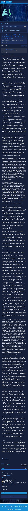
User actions (24, 464)
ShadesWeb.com (17, 509)
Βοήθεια (10, 504)
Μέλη (5, 472)
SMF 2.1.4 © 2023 (10, 507)
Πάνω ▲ (21, 504)
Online (3, 492)
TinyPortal (7, 504)
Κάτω (2, 45)
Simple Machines (17, 507)
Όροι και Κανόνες (16, 504)
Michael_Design (10, 50)
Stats (3, 468)
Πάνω (2, 464)
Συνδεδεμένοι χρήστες (9, 484)
